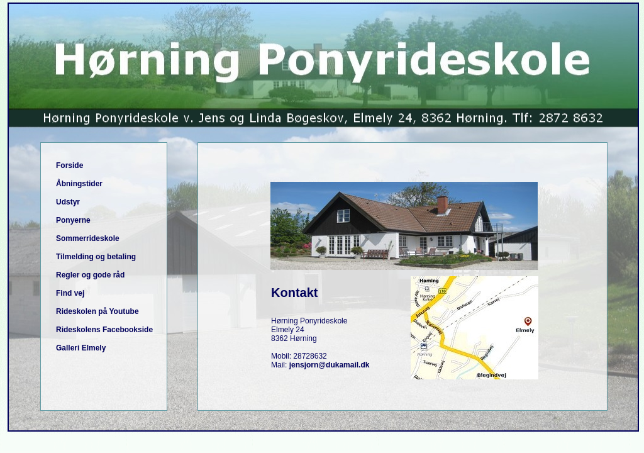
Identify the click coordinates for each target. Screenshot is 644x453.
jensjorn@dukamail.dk (329, 365)
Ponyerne (73, 220)
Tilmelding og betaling (96, 256)
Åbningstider (79, 183)
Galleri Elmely (81, 348)
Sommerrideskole (87, 238)
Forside (69, 165)
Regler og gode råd (90, 275)
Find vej (70, 293)
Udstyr (68, 202)
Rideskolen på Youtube (97, 311)
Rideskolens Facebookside (104, 329)
